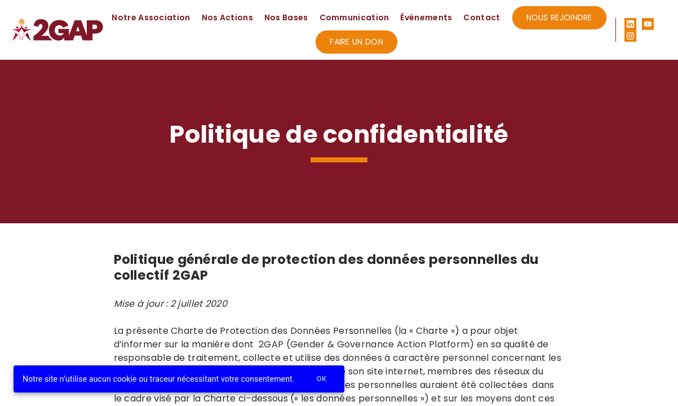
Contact (481, 17)
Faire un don (356, 41)
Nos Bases (286, 17)
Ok (322, 379)
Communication (354, 17)
